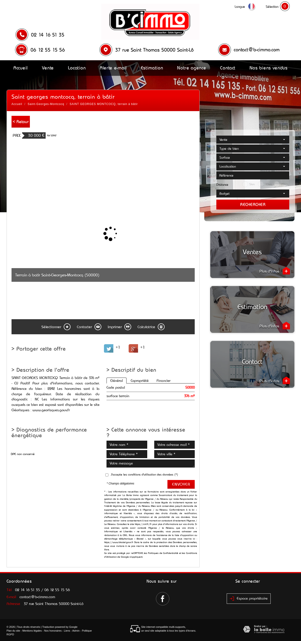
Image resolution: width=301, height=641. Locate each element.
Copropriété (140, 380)
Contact (227, 68)
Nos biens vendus (269, 68)
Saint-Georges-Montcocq (46, 104)
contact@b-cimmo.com (257, 50)
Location (77, 68)
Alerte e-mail (113, 68)
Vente (48, 68)
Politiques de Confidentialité (163, 553)
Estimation (152, 68)
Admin (75, 630)
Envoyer (181, 484)
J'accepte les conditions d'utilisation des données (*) (144, 474)
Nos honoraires (53, 630)
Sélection (272, 6)
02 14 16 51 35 (47, 35)
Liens (67, 630)
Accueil (20, 68)
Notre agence (191, 68)
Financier (163, 380)
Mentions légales (32, 630)
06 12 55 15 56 (48, 50)
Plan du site (13, 630)
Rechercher (252, 204)
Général (116, 380)
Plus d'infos (274, 270)
